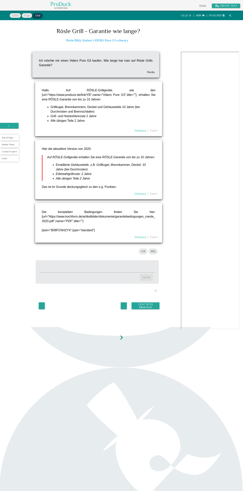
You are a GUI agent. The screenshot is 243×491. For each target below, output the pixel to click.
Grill (143, 251)
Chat (37, 15)
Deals (202, 5)
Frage (27, 15)
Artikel (15, 15)
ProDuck (60, 4)
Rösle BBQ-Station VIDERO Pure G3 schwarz (97, 40)
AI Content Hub (60, 8)
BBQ (153, 251)
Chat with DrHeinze (145, 305)
